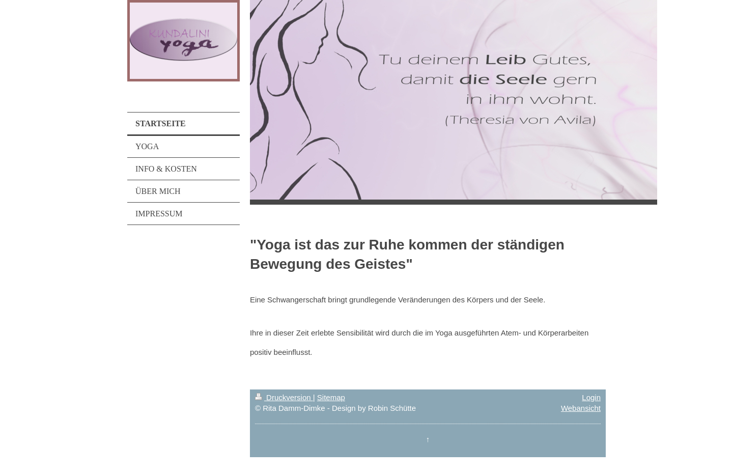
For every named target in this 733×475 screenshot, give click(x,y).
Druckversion (284, 397)
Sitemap (331, 397)
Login (591, 397)
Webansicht (581, 408)
